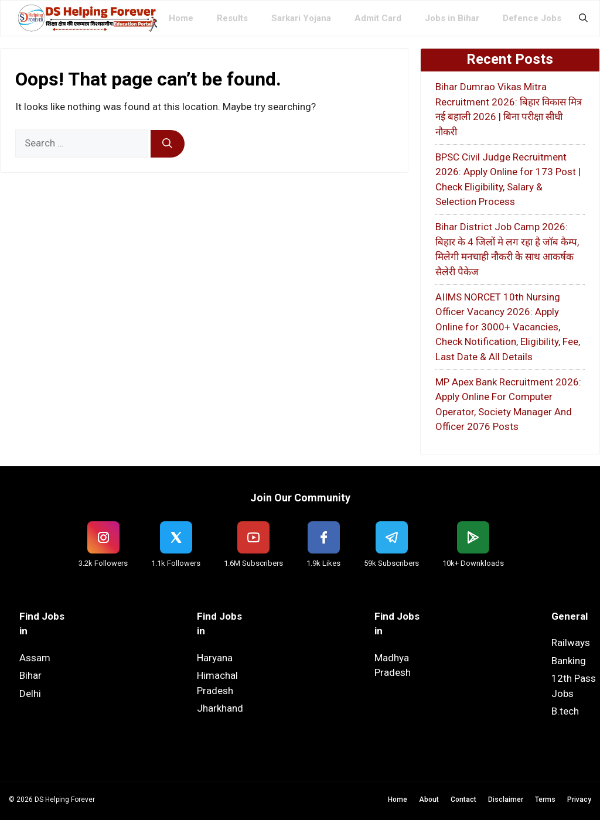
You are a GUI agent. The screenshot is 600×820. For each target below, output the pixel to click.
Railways (570, 642)
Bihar (30, 675)
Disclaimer (505, 799)
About (429, 799)
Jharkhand (220, 708)
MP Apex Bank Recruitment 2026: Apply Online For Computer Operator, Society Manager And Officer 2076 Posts (508, 404)
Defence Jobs (532, 18)
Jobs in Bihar (452, 18)
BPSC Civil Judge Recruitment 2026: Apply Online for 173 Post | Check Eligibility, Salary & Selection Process (508, 179)
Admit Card (377, 18)
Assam (34, 658)
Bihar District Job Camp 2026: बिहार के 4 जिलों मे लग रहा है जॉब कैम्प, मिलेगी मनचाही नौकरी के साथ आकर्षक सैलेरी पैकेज (507, 249)
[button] (583, 18)
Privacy (579, 799)
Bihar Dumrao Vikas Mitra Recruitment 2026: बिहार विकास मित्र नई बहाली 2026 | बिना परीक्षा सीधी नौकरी (508, 109)
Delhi (30, 693)
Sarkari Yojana (301, 18)
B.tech (565, 711)
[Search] (168, 144)
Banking (568, 661)
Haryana (215, 658)
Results (232, 18)
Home (181, 18)
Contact (463, 799)
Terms (545, 799)
